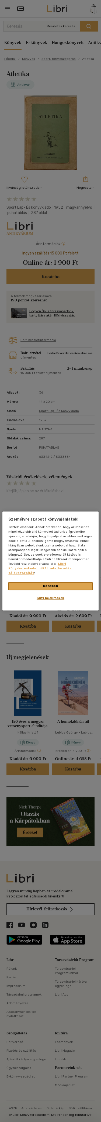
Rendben (50, 586)
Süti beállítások (50, 598)
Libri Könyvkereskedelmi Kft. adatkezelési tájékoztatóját (40, 568)
